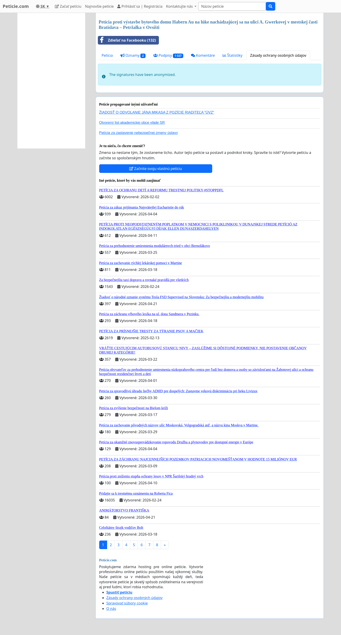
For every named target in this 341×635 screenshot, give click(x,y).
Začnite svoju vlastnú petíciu (155, 168)
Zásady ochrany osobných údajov (278, 55)
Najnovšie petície (99, 6)
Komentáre (203, 55)
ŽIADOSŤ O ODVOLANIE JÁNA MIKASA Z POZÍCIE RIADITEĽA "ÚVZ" (156, 112)
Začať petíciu (68, 6)
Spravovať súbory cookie (127, 603)
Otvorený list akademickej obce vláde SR (132, 123)
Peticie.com (16, 6)
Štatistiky (232, 55)
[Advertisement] (51, 80)
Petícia (107, 55)
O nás (111, 608)
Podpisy (168, 55)
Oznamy (133, 55)
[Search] (232, 6)
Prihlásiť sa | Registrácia (139, 6)
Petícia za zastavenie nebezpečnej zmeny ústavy (138, 133)
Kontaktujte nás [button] (180, 6)
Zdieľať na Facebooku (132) (127, 40)
